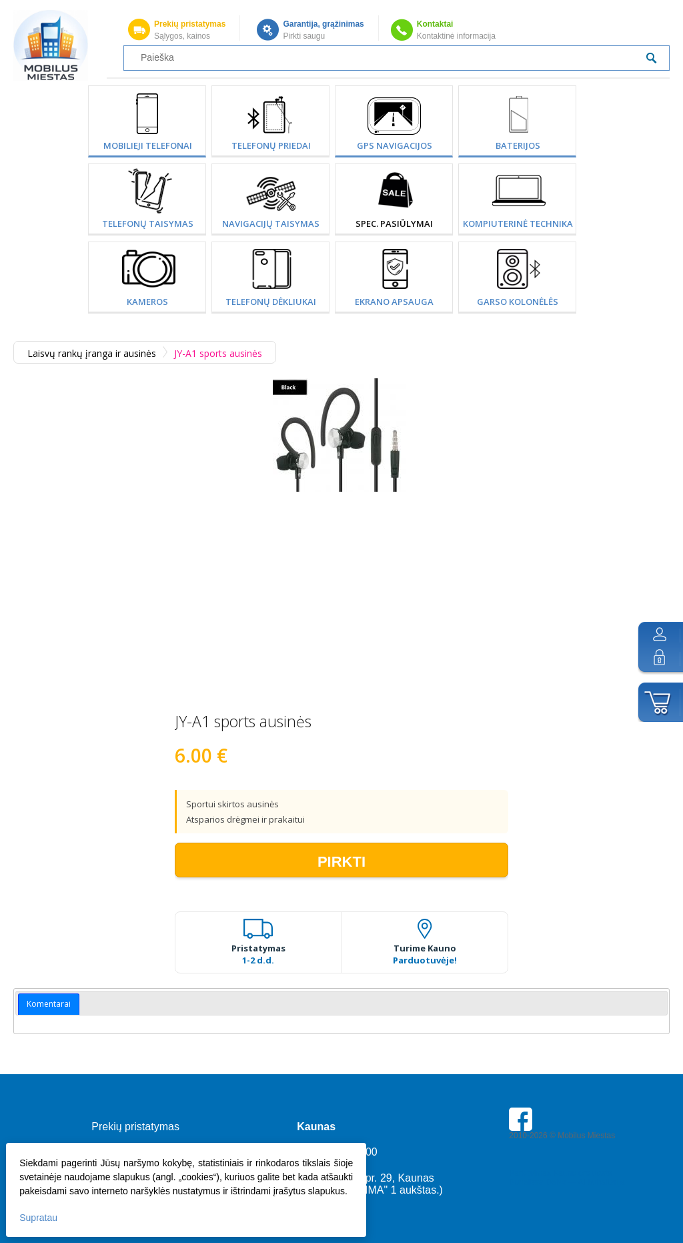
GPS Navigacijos (394, 145)
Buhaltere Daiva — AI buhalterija (566, 1182)
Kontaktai (435, 24)
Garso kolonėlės (517, 302)
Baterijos (518, 145)
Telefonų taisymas (147, 224)
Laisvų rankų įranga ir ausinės (91, 353)
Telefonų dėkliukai (270, 302)
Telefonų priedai (271, 145)
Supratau (39, 1217)
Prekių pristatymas (189, 24)
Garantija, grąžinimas (323, 24)
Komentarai (49, 1003)
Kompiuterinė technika (518, 224)
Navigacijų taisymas (270, 224)
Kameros (147, 302)
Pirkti (341, 861)
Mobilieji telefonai (147, 145)
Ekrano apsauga (394, 302)
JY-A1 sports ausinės (218, 353)
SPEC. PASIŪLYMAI (394, 224)
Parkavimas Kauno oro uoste (560, 1173)
